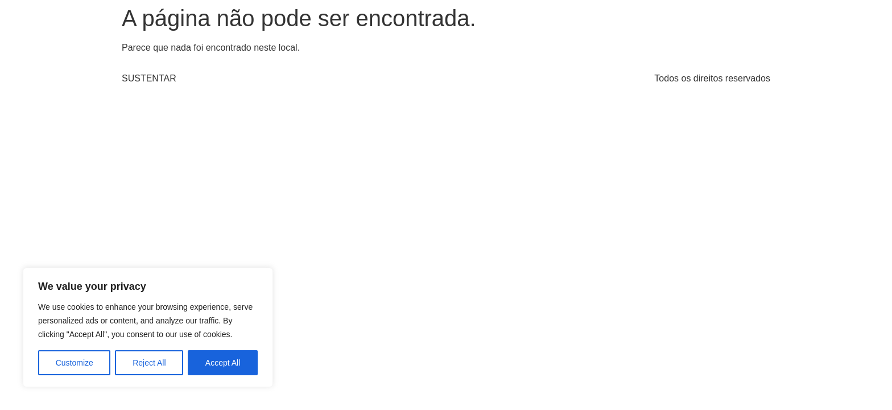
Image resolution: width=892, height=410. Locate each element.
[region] (148, 327)
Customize (74, 362)
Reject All (149, 362)
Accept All (222, 362)
